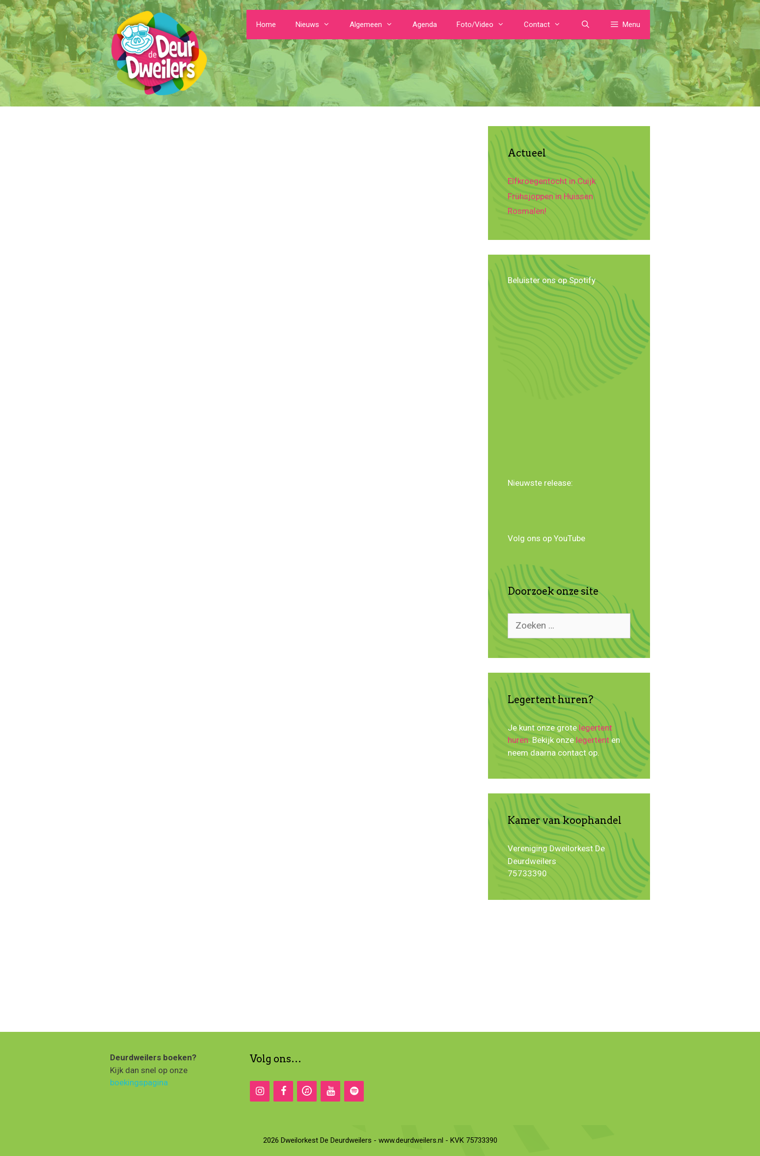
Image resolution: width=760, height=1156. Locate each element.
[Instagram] (260, 1091)
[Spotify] (354, 1091)
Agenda (424, 24)
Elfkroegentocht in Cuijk (552, 181)
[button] (625, 24)
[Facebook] (283, 1091)
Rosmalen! (527, 211)
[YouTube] (330, 1091)
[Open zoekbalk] (584, 24)
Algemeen (376, 24)
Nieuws (318, 24)
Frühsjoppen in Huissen (550, 196)
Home (266, 24)
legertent (592, 740)
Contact (547, 24)
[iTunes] (307, 1091)
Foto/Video (485, 24)
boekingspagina (139, 1082)
